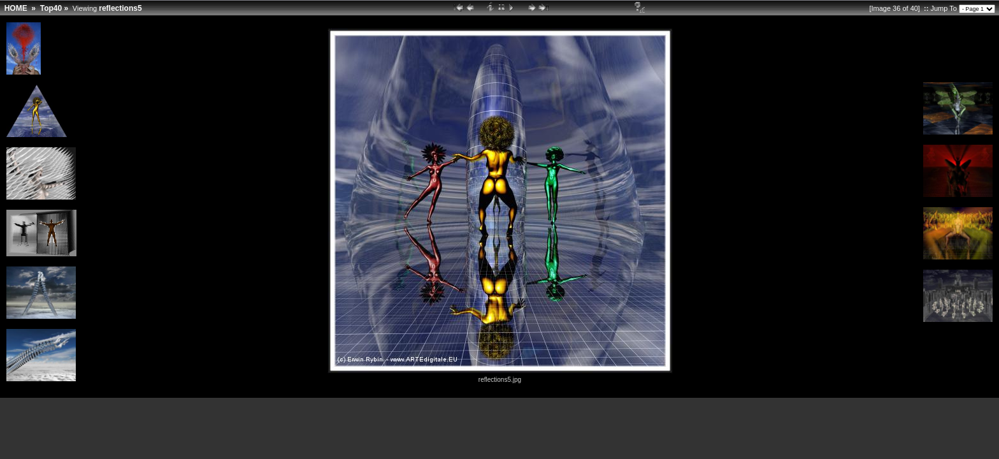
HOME (15, 8)
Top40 (51, 8)
